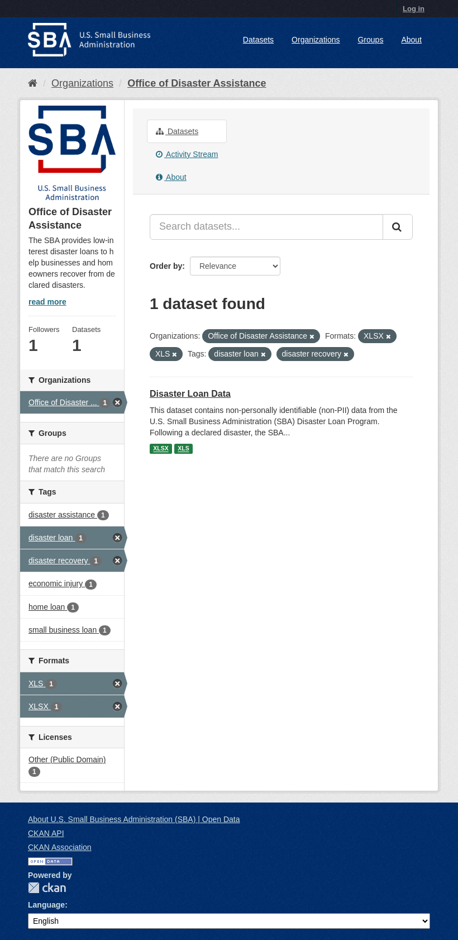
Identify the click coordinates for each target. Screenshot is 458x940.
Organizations (316, 39)
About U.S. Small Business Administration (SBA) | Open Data (134, 819)
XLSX (160, 448)
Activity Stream (187, 154)
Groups (370, 39)
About (411, 39)
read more (47, 301)
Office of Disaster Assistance (196, 83)
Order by (166, 266)
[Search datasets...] (266, 227)
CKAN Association (60, 847)
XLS (183, 448)
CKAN (47, 888)
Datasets (258, 39)
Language (46, 904)
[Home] (32, 83)
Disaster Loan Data (190, 393)
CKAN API (46, 833)
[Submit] (398, 227)
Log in (413, 8)
